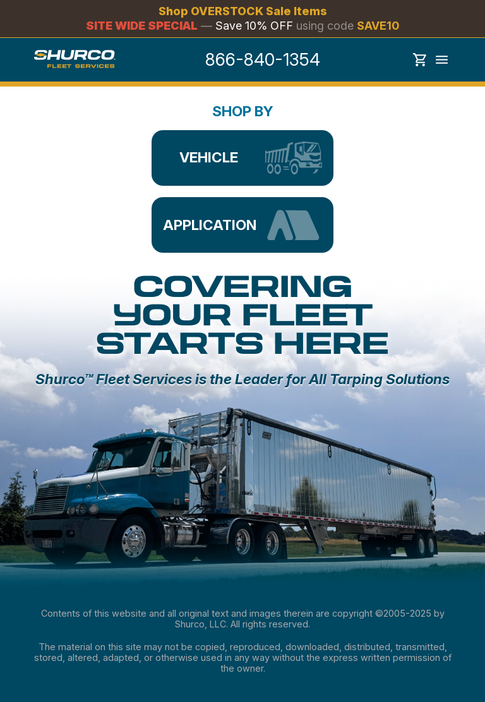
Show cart (419, 59)
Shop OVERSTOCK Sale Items (243, 11)
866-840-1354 (262, 59)
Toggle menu (442, 59)
